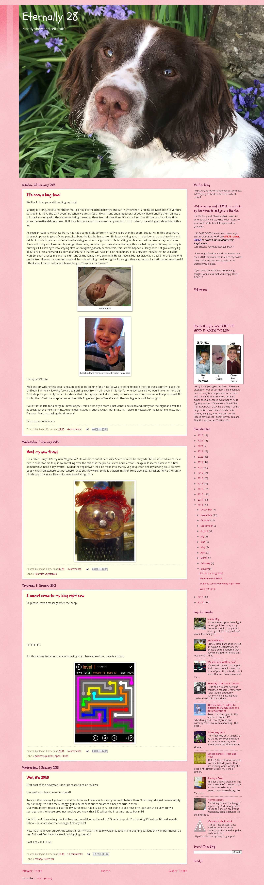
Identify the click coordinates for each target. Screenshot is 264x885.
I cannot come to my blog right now (55, 595)
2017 (201, 483)
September (207, 525)
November (206, 515)
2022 (201, 456)
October (205, 520)
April (203, 552)
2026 (201, 435)
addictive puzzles (44, 755)
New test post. (216, 799)
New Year (49, 858)
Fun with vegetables (46, 573)
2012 (201, 596)
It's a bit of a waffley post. (222, 662)
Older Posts (178, 870)
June (203, 541)
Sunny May (213, 619)
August (204, 531)
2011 (201, 602)
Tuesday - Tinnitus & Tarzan (223, 683)
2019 (201, 472)
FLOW (65, 755)
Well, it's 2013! (38, 777)
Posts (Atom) (44, 878)
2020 (201, 467)
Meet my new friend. (42, 452)
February (205, 563)
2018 (201, 478)
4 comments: (74, 429)
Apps (57, 755)
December (206, 509)
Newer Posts (32, 870)
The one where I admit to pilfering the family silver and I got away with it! (224, 707)
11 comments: (75, 854)
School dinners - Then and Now (222, 755)
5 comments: (74, 751)
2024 (201, 446)
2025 (201, 440)
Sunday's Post (215, 778)
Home (105, 870)
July (202, 536)
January (204, 568)
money (38, 858)
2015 (201, 494)
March (204, 557)
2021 (201, 462)
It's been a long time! (43, 195)
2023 (201, 451)
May (203, 547)
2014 (201, 499)
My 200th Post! (216, 640)
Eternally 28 (50, 17)
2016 (201, 489)
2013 (201, 505)
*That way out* (216, 732)
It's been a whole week (220, 821)
